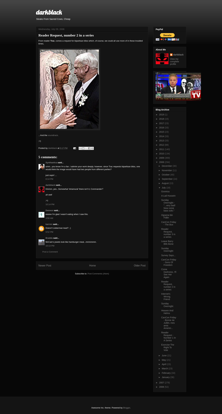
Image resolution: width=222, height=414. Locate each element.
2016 (162, 127)
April (164, 364)
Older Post (140, 265)
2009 (162, 158)
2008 (162, 162)
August (165, 183)
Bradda (49, 238)
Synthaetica (51, 162)
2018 (162, 119)
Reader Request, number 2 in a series (168, 285)
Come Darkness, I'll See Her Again (168, 273)
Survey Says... (168, 255)
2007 (162, 382)
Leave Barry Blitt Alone (167, 242)
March (165, 368)
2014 (162, 136)
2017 (162, 123)
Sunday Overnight (167, 249)
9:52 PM (49, 232)
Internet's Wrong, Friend (166, 297)
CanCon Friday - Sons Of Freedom (168, 262)
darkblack (49, 12)
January (166, 377)
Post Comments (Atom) (98, 273)
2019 (162, 114)
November (167, 170)
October (166, 174)
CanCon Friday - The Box (168, 223)
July (164, 187)
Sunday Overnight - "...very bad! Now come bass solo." (168, 205)
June (164, 355)
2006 (162, 387)
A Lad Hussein (168, 195)
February (166, 373)
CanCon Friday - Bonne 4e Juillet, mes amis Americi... (168, 322)
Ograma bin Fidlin (167, 216)
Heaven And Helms (167, 311)
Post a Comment (50, 252)
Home (92, 265)
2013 (162, 140)
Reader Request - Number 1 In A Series (168, 336)
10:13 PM (50, 246)
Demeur (49, 210)
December (167, 166)
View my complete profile (174, 61)
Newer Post (45, 265)
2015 (162, 132)
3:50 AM (49, 218)
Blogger (126, 408)
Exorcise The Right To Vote (167, 347)
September (167, 179)
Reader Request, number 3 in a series (168, 233)
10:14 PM (50, 204)
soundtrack (53, 135)
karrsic (49, 224)
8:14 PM (49, 179)
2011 (162, 149)
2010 (162, 153)
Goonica (165, 191)
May (164, 360)
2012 (162, 145)
